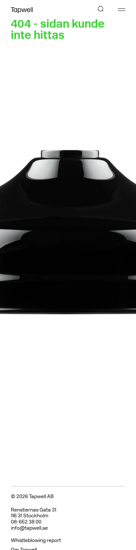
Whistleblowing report (36, 540)
